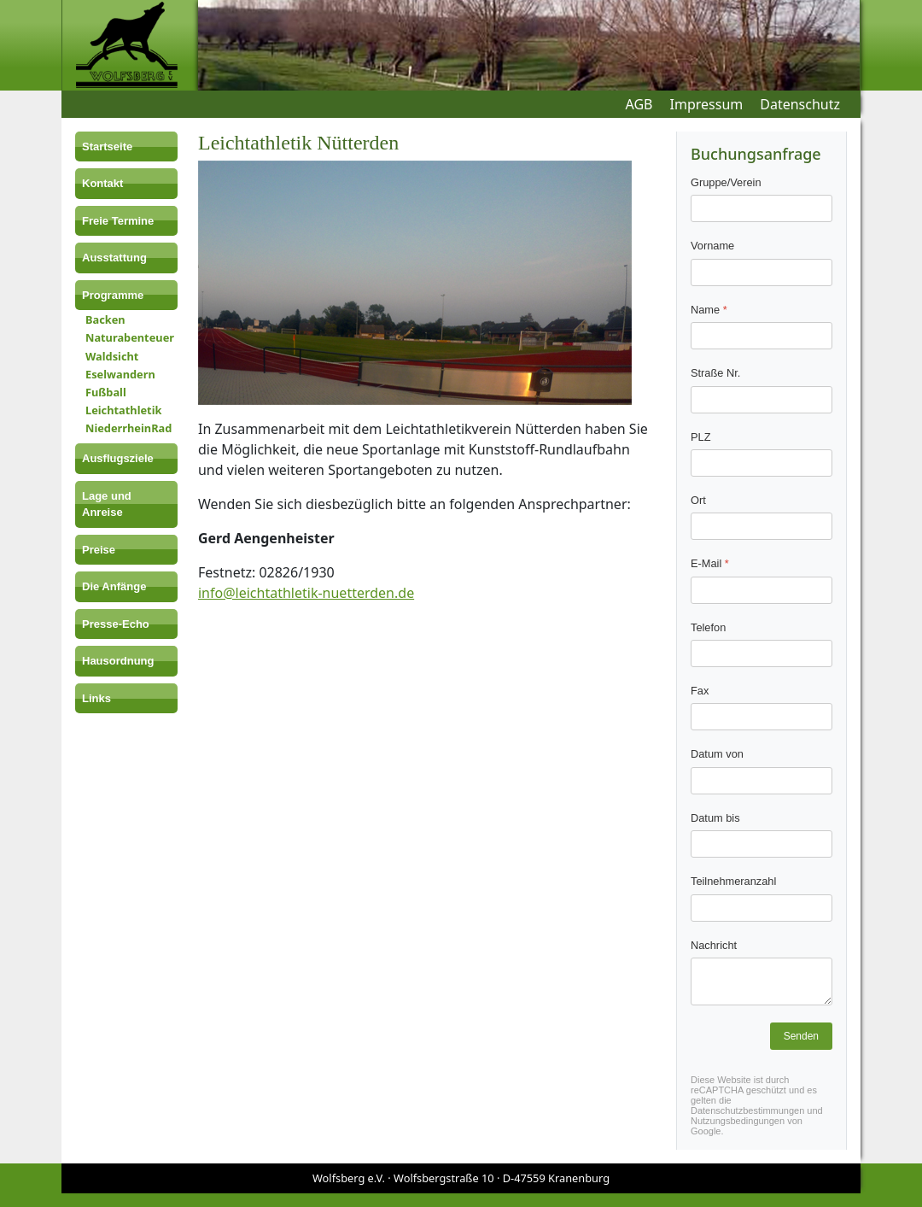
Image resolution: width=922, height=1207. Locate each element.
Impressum (707, 104)
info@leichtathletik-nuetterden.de (306, 592)
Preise (98, 549)
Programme (112, 295)
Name (709, 309)
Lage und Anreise (106, 504)
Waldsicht (111, 356)
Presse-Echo (115, 624)
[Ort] (761, 527)
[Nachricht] (761, 981)
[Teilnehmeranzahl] (761, 908)
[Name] (761, 335)
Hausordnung (118, 660)
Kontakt (102, 183)
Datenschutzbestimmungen (747, 1110)
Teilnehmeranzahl (733, 881)
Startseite (107, 146)
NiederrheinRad (128, 428)
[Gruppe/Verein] (761, 209)
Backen (105, 319)
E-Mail (710, 564)
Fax (700, 690)
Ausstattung (114, 257)
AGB (639, 104)
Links (96, 698)
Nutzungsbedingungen (738, 1121)
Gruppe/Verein (726, 182)
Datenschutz (800, 104)
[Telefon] (761, 653)
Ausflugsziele (118, 458)
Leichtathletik (123, 410)
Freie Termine (118, 220)
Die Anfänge (114, 586)
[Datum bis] (761, 844)
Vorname (712, 246)
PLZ (700, 437)
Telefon (708, 627)
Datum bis (715, 818)
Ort (698, 500)
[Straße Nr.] (761, 399)
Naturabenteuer (129, 337)
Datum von (717, 754)
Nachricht (714, 945)
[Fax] (761, 717)
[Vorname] (761, 272)
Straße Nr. (715, 372)
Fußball (105, 392)
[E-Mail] (761, 590)
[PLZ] (761, 463)
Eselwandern (120, 374)
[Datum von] (761, 780)
